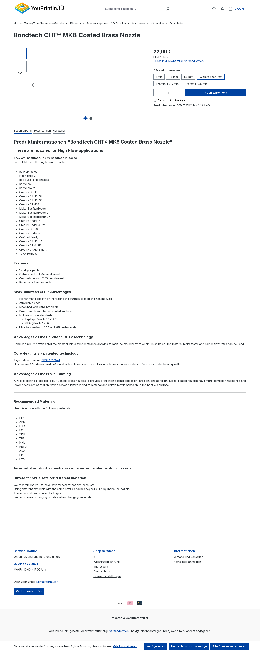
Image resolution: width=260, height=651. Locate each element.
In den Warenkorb (216, 92)
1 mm (159, 76)
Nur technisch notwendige (189, 646)
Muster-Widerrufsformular (130, 618)
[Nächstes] (143, 84)
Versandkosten (119, 631)
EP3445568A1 (51, 360)
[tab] (23, 131)
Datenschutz (101, 571)
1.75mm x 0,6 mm (167, 83)
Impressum (100, 566)
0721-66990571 (26, 564)
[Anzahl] (168, 92)
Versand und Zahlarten (188, 557)
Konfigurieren (156, 646)
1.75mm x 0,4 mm (210, 76)
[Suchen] (168, 8)
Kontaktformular (47, 581)
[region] (80, 85)
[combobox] (133, 8)
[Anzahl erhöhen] (179, 92)
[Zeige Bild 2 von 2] (90, 118)
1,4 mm (173, 76)
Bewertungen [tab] (42, 130)
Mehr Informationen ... (125, 646)
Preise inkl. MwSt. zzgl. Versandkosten (178, 61)
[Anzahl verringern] (157, 92)
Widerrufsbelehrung (106, 561)
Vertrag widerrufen (29, 591)
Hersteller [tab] (59, 130)
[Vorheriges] (32, 84)
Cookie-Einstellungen (107, 576)
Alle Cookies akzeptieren (229, 646)
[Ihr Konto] (222, 8)
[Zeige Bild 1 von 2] (85, 118)
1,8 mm (188, 76)
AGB (96, 557)
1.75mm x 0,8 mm (195, 83)
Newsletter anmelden (187, 561)
